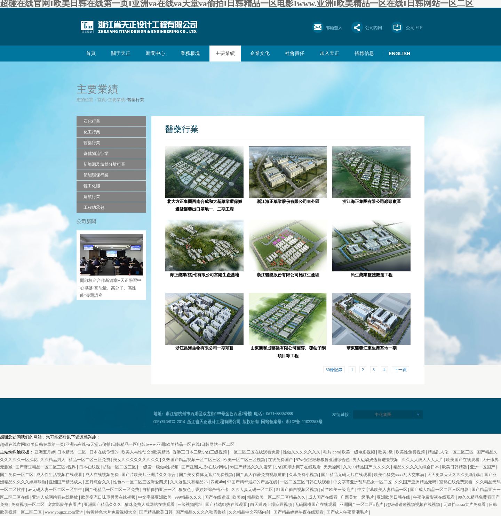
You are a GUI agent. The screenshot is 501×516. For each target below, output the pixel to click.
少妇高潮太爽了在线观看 (298, 467)
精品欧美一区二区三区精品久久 (277, 497)
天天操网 (332, 467)
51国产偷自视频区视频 (297, 489)
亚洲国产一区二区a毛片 (362, 504)
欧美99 (238, 497)
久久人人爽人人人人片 (422, 459)
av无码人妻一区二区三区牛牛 (55, 489)
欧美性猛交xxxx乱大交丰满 (399, 474)
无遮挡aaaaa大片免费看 (465, 504)
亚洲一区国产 (483, 467)
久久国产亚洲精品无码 (416, 482)
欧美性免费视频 (411, 452)
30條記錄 (334, 369)
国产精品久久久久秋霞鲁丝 (201, 512)
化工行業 (92, 132)
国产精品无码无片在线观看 (346, 474)
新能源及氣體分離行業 (104, 164)
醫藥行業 (135, 99)
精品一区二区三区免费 (90, 459)
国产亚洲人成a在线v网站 (204, 467)
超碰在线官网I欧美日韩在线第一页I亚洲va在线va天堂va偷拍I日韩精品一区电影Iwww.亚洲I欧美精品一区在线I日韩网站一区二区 (117, 444)
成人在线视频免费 (102, 474)
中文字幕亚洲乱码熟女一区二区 (363, 482)
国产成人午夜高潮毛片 (347, 512)
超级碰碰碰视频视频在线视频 (413, 504)
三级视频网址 (190, 504)
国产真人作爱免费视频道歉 (261, 474)
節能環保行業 (96, 175)
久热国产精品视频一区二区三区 (192, 459)
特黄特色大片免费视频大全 (111, 512)
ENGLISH (399, 53)
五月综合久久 (98, 482)
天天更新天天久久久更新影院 (455, 474)
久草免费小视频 (304, 474)
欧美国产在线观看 (463, 459)
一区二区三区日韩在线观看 (305, 482)
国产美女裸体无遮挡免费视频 (206, 474)
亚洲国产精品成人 (66, 482)
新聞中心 (155, 53)
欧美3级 (386, 452)
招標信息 (364, 53)
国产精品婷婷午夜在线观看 (299, 512)
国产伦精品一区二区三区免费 (112, 489)
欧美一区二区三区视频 (244, 459)
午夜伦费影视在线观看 (434, 497)
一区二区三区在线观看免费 (255, 452)
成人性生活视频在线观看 (59, 474)
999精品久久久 (189, 497)
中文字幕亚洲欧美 (155, 497)
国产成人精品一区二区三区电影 (440, 489)
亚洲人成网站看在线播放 (55, 497)
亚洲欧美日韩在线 (394, 497)
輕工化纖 (92, 185)
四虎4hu (217, 482)
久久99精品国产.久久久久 (367, 467)
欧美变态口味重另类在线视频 (108, 497)
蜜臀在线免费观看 (456, 482)
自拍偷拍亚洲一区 (159, 489)
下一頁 (400, 369)
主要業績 (225, 53)
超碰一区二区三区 (120, 467)
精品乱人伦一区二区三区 (451, 452)
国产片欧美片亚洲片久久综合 (149, 474)
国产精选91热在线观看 (226, 504)
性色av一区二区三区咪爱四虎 (140, 482)
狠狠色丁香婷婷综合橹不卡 (204, 489)
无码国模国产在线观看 (316, 504)
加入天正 (329, 53)
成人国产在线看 (323, 497)
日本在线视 (90, 467)
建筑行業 (92, 196)
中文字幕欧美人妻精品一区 (382, 489)
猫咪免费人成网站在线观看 (150, 504)
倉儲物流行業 (96, 153)
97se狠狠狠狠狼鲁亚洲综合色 (323, 459)
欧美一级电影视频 (359, 452)
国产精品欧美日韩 (156, 512)
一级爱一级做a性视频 (159, 467)
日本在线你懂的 (104, 452)
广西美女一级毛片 (358, 497)
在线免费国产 (281, 459)
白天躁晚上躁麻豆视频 (271, 504)
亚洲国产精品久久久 (103, 504)
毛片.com (331, 452)
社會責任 (294, 53)
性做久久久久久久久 (302, 452)
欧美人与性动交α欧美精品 (145, 452)
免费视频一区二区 (28, 504)
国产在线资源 (218, 497)
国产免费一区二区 (17, 474)
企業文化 (260, 53)
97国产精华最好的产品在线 (252, 482)
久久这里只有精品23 (189, 482)
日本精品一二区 (72, 452)
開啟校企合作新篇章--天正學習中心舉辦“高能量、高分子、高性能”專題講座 (110, 288)
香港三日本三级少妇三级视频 (200, 452)
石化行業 (92, 121)
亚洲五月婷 (44, 452)
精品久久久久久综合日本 (416, 467)
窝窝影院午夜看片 (65, 504)
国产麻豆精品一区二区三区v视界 (46, 467)
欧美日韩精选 (455, 467)
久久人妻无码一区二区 (252, 489)
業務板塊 (190, 53)
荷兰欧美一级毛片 (338, 489)
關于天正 (120, 53)
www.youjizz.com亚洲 (64, 512)
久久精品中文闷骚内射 (250, 512)
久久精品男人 (53, 459)
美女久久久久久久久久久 (136, 459)
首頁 (91, 53)
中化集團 (383, 414)
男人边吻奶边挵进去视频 (375, 459)
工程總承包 (94, 207)
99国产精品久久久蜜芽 (251, 467)
